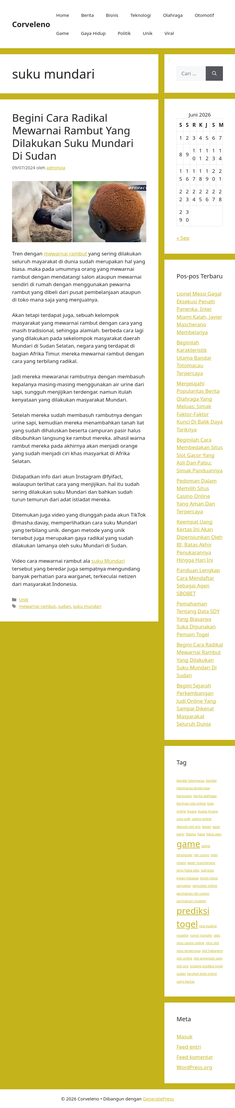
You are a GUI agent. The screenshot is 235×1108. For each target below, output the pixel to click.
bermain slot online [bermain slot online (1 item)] (191, 803)
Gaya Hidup (93, 33)
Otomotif (204, 15)
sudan (64, 606)
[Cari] (214, 73)
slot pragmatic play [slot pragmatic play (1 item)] (208, 958)
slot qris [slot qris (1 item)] (182, 966)
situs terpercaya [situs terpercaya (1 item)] (188, 951)
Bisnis (112, 15)
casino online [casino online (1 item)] (201, 819)
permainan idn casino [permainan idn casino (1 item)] (192, 893)
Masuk (184, 1036)
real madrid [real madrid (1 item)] (208, 926)
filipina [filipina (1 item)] (191, 834)
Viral (169, 33)
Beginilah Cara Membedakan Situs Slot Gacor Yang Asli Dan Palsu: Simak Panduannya (199, 455)
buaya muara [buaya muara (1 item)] (208, 811)
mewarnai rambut (65, 253)
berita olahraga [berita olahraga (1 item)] (205, 796)
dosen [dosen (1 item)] (206, 827)
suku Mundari (108, 560)
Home (62, 15)
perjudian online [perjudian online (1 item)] (204, 886)
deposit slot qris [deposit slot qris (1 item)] (188, 827)
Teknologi (140, 15)
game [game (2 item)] (188, 844)
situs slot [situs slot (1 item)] (212, 943)
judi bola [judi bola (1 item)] (207, 870)
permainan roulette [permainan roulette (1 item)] (191, 901)
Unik (147, 33)
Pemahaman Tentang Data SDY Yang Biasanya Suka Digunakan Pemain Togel (198, 619)
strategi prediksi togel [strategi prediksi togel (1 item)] (206, 966)
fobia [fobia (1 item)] (201, 834)
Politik (124, 33)
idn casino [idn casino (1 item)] (201, 855)
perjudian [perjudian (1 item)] (183, 886)
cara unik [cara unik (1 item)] (183, 819)
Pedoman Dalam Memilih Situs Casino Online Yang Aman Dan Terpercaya (196, 496)
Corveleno (31, 24)
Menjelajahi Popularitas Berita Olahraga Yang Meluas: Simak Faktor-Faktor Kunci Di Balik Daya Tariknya (199, 406)
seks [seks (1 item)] (217, 935)
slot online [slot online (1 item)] (184, 958)
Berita (87, 15)
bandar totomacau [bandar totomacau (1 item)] (190, 780)
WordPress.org (194, 1067)
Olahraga (173, 15)
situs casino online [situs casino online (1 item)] (190, 943)
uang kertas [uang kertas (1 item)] (185, 981)
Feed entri (188, 1046)
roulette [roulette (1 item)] (182, 935)
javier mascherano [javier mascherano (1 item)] (201, 863)
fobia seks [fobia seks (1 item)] (213, 834)
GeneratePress (158, 1099)
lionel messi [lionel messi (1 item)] (209, 878)
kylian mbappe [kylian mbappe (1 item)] (187, 878)
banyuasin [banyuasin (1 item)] (184, 796)
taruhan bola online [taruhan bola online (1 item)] (202, 974)
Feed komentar (194, 1056)
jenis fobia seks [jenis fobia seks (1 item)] (187, 870)
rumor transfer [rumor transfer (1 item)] (201, 935)
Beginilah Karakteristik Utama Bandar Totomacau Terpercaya (193, 358)
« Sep (182, 237)
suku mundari (87, 606)
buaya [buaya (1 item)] (192, 811)
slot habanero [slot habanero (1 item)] (212, 951)
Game (62, 33)
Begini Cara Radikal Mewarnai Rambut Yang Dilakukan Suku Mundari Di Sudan (73, 137)
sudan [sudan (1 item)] (181, 974)
